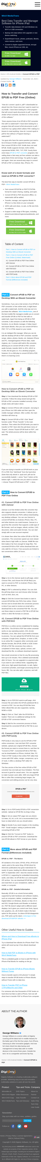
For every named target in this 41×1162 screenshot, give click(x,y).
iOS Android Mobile (14, 74)
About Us (34, 1091)
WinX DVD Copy (8, 1098)
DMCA (10, 1138)
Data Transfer (21, 1098)
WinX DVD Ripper (8, 1094)
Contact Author (7, 81)
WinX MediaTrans (10, 16)
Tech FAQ (34, 1104)
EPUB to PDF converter (18, 153)
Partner (33, 1094)
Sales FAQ (35, 1101)
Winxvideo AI (6, 1091)
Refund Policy (19, 1138)
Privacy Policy (11, 1136)
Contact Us (35, 1098)
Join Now (27, 1121)
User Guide (35, 1107)
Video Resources (22, 1094)
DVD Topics (20, 1091)
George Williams (15, 79)
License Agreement (24, 1136)
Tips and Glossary (22, 1101)
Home (3, 74)
